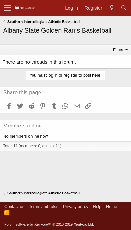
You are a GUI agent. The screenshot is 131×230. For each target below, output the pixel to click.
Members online (22, 126)
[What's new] (112, 8)
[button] (7, 8)
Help (97, 206)
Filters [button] (118, 49)
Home (111, 206)
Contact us (14, 206)
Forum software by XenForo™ (49, 224)
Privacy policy (75, 206)
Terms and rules (43, 206)
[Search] (124, 8)
